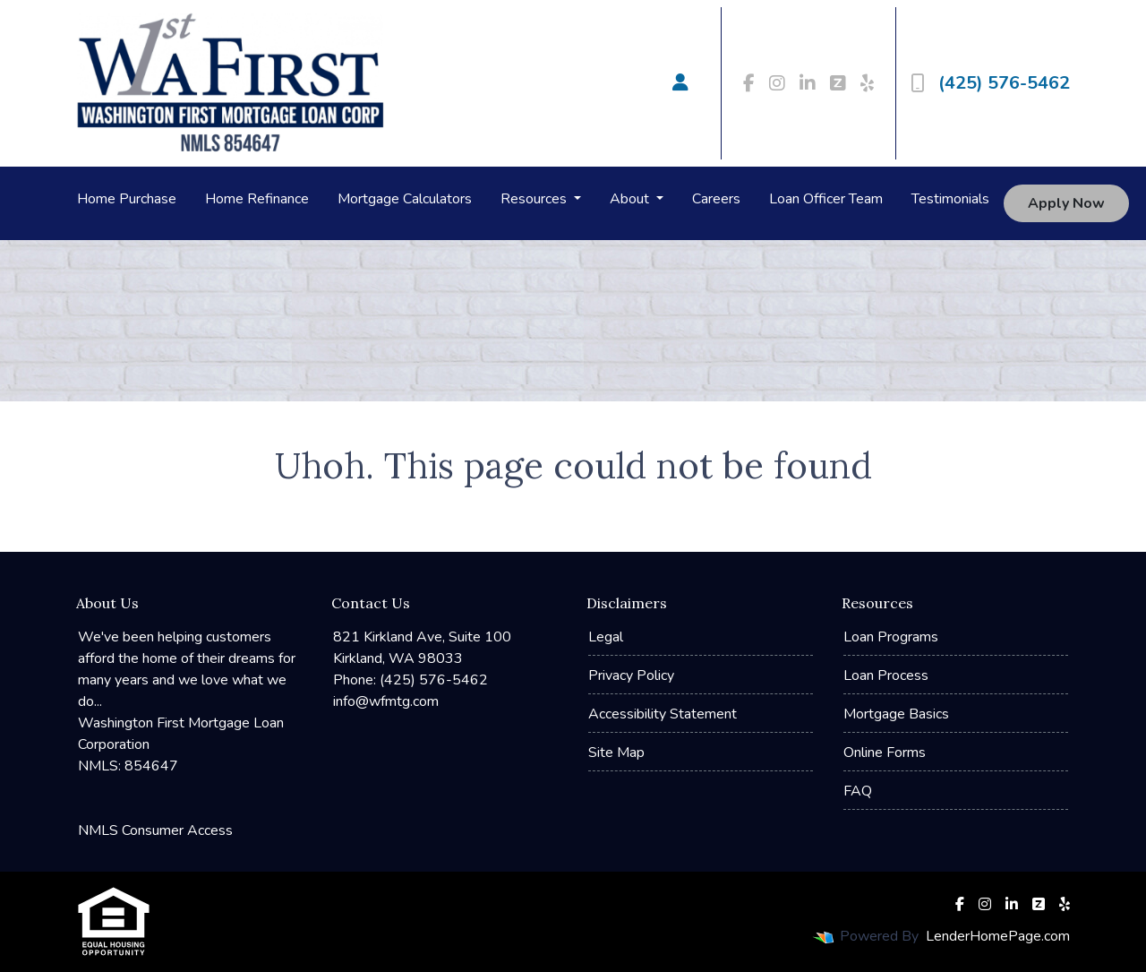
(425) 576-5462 (990, 83)
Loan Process (885, 675)
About (631, 199)
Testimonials (950, 199)
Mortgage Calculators (405, 199)
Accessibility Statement (662, 714)
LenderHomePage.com (998, 936)
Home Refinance (257, 199)
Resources (535, 199)
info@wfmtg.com (386, 701)
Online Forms (884, 752)
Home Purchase (126, 199)
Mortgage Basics (896, 714)
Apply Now (1066, 203)
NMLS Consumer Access (155, 830)
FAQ (857, 791)
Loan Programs (890, 637)
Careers (716, 199)
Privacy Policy (631, 675)
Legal (605, 637)
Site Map (616, 752)
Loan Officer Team (826, 199)
